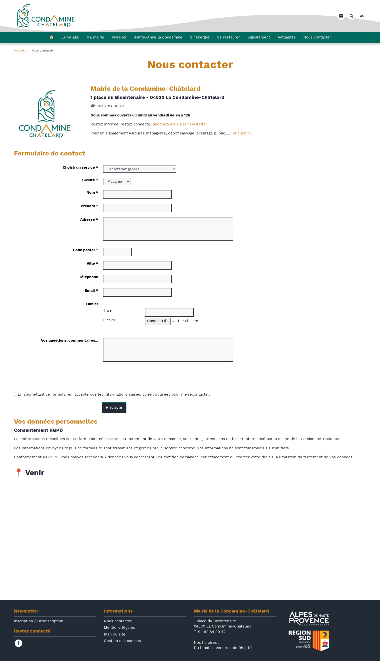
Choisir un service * (80, 168)
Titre (107, 311)
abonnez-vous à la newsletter (180, 124)
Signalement (258, 38)
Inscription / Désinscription (38, 621)
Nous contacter (317, 38)
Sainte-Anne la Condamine (158, 38)
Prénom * (89, 206)
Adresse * (89, 220)
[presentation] (141, 378)
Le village (70, 38)
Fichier (92, 304)
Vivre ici (119, 38)
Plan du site (114, 635)
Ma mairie (95, 38)
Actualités (287, 38)
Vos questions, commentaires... (69, 341)
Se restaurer (228, 38)
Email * (91, 291)
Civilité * (90, 180)
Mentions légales (119, 628)
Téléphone (88, 277)
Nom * (92, 193)
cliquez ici (242, 133)
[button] (362, 16)
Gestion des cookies (122, 641)
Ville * (92, 264)
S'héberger (200, 38)
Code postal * (85, 250)
